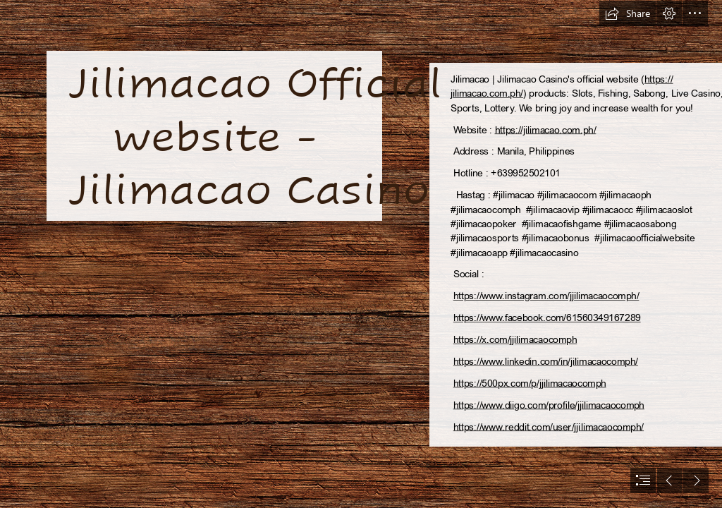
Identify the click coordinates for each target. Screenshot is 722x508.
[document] (361, 254)
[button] (627, 13)
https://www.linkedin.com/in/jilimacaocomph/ (545, 361)
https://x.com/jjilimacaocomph (515, 340)
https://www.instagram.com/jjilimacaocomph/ (546, 296)
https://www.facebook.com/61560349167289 (547, 318)
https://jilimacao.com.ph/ (545, 129)
